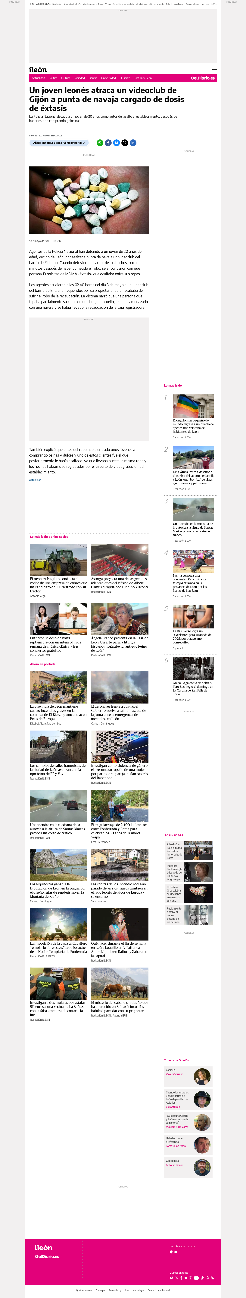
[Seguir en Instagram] (190, 1278)
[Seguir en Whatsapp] (207, 1278)
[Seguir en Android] (171, 1252)
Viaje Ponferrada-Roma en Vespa (97, 4)
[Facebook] (108, 142)
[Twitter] (124, 142)
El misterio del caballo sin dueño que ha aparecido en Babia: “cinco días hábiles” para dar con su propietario (119, 1007)
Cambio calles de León (195, 4)
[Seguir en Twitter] (176, 1278)
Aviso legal (138, 1290)
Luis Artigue (173, 1106)
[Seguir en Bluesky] (171, 1278)
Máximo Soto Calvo (177, 1126)
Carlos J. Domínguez (102, 723)
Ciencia (93, 78)
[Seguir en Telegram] (185, 1278)
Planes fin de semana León (123, 4)
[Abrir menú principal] (214, 69)
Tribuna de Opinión (176, 1060)
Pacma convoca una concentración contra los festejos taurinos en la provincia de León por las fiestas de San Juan (190, 583)
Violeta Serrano (174, 1074)
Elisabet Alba (37, 723)
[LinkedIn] (133, 142)
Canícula (170, 1070)
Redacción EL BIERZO (42, 956)
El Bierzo (125, 78)
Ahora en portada (42, 664)
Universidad (108, 78)
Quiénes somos (84, 1290)
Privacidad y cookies (119, 1290)
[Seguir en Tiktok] (202, 1278)
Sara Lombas (53, 723)
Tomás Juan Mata (176, 1146)
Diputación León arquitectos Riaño (66, 4)
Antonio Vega (37, 595)
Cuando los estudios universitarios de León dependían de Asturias (177, 1097)
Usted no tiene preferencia (174, 1140)
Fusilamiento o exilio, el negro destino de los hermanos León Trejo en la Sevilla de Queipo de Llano (174, 915)
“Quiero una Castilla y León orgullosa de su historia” (177, 1119)
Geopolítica (172, 1160)
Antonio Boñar (174, 1165)
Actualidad (38, 78)
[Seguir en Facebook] (181, 1278)
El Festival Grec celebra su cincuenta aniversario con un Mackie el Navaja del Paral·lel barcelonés (174, 894)
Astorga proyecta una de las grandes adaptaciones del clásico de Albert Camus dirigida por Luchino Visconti (119, 583)
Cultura (65, 78)
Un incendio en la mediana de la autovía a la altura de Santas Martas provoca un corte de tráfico (57, 829)
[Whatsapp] (100, 142)
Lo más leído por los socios (49, 537)
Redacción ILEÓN (101, 591)
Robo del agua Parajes (175, 4)
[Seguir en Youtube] (196, 1278)
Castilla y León (143, 78)
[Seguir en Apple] (175, 1252)
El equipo (100, 1290)
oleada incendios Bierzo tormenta (150, 4)
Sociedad (79, 78)
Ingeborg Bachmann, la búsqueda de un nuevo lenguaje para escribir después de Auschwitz (174, 872)
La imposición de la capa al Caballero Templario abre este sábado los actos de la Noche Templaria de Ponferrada (58, 948)
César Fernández (100, 842)
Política (53, 78)
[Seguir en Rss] (212, 1278)
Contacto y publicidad (159, 1290)
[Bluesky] (116, 142)
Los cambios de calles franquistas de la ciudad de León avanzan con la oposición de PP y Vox (58, 770)
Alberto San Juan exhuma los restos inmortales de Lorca (174, 851)
